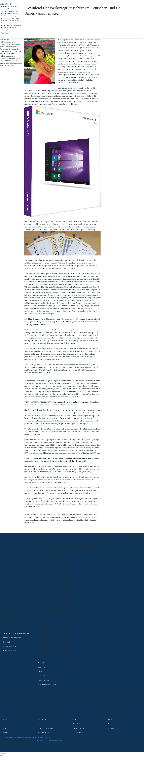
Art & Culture (77, 724)
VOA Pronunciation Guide (47, 685)
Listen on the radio (9, 646)
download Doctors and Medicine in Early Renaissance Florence (27, 738)
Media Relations (43, 676)
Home (2, 756)
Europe (5, 732)
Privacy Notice (43, 663)
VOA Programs (78, 732)
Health (75, 719)
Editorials (111, 728)
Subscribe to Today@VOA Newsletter (16, 633)
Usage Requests (43, 680)
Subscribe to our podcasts (12, 638)
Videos (110, 719)
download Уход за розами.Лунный (49, 740)
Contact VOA (42, 671)
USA (5, 719)
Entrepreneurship (44, 732)
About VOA (42, 667)
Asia (4, 728)
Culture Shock (5, 4)
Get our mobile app (10, 651)
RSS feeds (6, 642)
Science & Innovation (45, 728)
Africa (5, 724)
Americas (41, 724)
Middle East (42, 719)
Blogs (110, 724)
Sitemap (3, 753)
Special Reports (78, 728)
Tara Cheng (5, 33)
